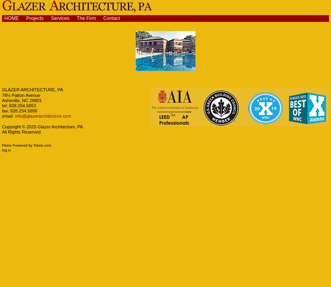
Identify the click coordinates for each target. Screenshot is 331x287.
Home (11, 18)
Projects (35, 18)
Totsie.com (42, 145)
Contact (111, 18)
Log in (6, 150)
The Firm (86, 18)
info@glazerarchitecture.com (42, 116)
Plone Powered (15, 145)
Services (60, 18)
